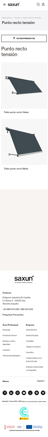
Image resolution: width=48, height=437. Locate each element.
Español (41, 381)
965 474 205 (27, 309)
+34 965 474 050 (11, 309)
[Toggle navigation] (5, 4)
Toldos (17, 18)
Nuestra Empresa (32, 335)
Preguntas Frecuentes (13, 314)
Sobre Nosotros (31, 330)
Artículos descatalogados (11, 356)
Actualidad (30, 341)
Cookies (43, 401)
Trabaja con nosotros (33, 347)
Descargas (6, 330)
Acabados (6, 350)
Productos (7, 18)
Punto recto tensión (32, 18)
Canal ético (30, 352)
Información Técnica (10, 335)
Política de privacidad (28, 401)
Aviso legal (38, 401)
